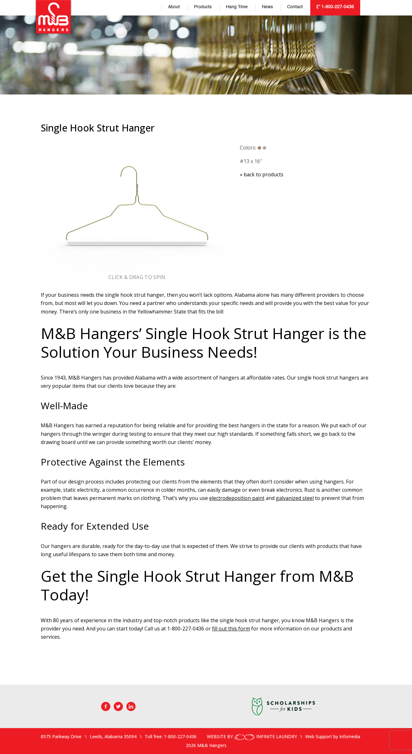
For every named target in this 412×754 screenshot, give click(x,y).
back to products (261, 174)
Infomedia (349, 736)
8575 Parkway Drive (61, 736)
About (174, 7)
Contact (295, 7)
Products (203, 7)
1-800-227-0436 (335, 6)
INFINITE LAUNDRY (265, 736)
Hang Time (237, 7)
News (267, 7)
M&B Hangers (53, 16)
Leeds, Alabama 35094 (113, 736)
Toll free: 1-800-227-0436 (171, 736)
